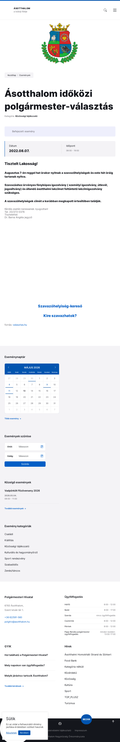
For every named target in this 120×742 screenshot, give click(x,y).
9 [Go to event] (47, 384)
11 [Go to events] (9, 391)
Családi (9, 534)
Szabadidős (11, 564)
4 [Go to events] (9, 384)
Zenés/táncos (12, 570)
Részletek (11, 733)
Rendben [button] (24, 733)
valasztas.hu (20, 324)
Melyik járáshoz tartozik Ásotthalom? (26, 675)
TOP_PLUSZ (71, 697)
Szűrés (25, 464)
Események (24, 75)
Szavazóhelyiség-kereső (60, 306)
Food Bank (71, 660)
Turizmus (70, 703)
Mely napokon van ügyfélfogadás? (25, 665)
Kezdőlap (12, 75)
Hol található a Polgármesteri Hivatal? (26, 654)
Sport (68, 691)
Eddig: (10, 456)
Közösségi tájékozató (26, 116)
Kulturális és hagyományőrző (21, 552)
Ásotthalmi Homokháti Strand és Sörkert (88, 654)
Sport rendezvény (15, 558)
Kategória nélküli (74, 666)
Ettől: (9, 446)
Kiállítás (9, 540)
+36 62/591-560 (13, 617)
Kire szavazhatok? (60, 315)
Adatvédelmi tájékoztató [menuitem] (59, 730)
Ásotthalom (22, 8)
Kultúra (68, 684)
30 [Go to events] (32, 378)
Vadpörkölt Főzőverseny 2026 (22, 490)
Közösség (70, 678)
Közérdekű (71, 672)
